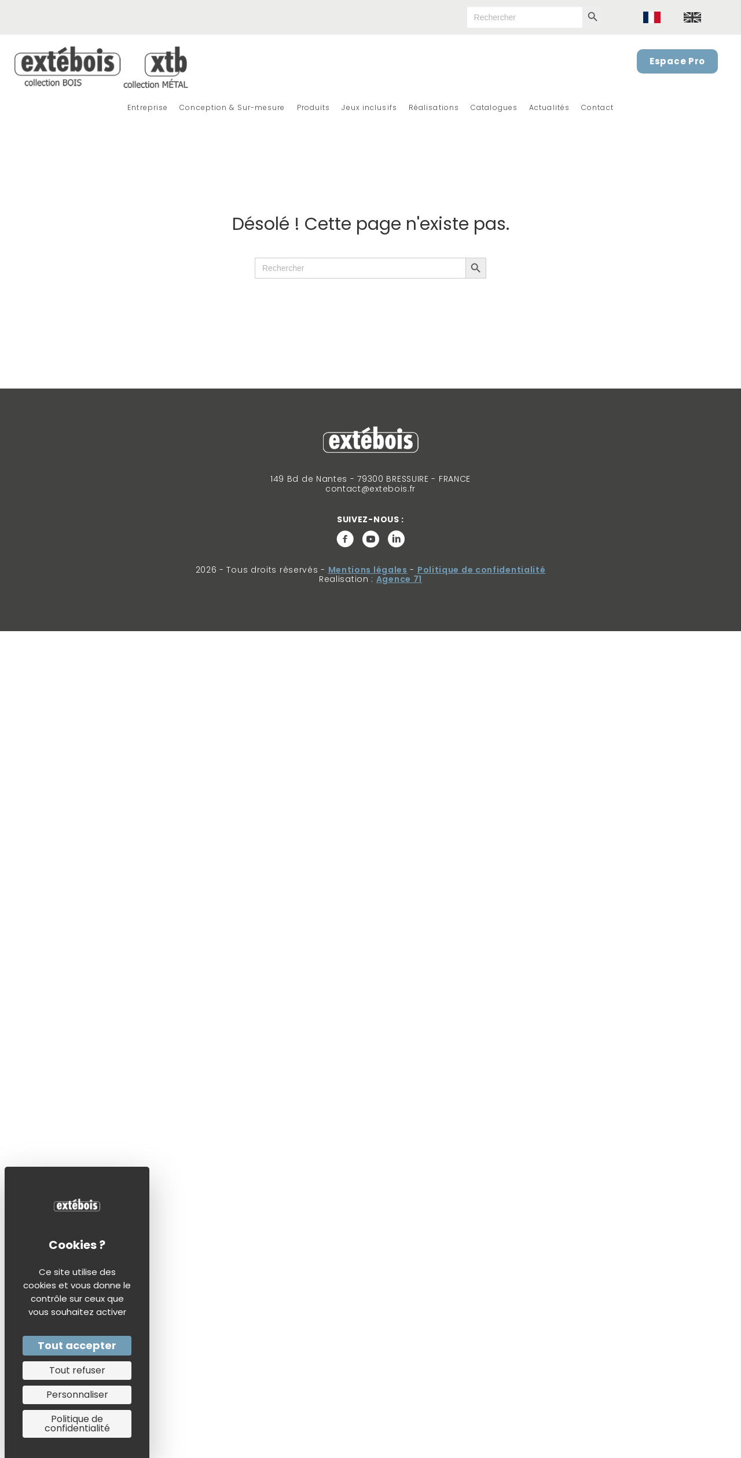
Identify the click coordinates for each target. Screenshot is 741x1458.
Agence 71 (399, 579)
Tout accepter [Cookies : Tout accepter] (77, 1345)
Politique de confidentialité (481, 570)
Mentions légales (368, 570)
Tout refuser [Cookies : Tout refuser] (77, 1370)
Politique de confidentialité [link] (77, 1423)
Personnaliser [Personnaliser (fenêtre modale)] (77, 1394)
